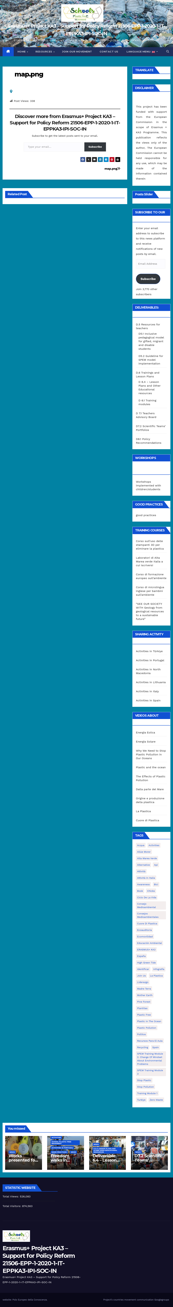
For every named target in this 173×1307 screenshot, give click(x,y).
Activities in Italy (147, 691)
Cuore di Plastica (147, 820)
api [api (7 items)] (156, 864)
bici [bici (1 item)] (156, 884)
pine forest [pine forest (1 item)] (143, 1001)
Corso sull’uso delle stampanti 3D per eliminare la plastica (150, 544)
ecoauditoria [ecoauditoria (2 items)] (144, 930)
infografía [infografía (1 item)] (158, 969)
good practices (146, 515)
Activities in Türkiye (149, 651)
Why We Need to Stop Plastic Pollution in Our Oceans (151, 754)
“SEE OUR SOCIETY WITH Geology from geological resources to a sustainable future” (150, 611)
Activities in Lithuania (151, 682)
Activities (56, 1137)
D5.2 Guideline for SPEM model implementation (151, 359)
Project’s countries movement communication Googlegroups (136, 1299)
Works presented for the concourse (23, 1160)
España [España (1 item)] (141, 956)
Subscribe (95, 146)
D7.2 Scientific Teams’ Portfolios (148, 1160)
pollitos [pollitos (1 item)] (141, 1034)
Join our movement (77, 51)
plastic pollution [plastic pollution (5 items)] (146, 1027)
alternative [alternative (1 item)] (143, 864)
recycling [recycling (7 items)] (142, 1047)
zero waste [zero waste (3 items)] (156, 1099)
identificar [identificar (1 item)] (143, 969)
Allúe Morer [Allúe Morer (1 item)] (144, 851)
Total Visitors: (12, 1206)
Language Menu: (141, 51)
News (12, 1152)
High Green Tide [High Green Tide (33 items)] (146, 962)
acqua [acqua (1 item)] (140, 845)
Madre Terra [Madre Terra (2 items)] (144, 988)
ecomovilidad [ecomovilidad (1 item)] (145, 936)
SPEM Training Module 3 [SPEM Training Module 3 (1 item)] (150, 1072)
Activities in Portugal (150, 660)
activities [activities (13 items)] (154, 845)
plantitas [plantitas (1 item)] (142, 1008)
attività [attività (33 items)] (141, 871)
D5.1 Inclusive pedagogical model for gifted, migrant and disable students (151, 341)
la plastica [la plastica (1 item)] (156, 975)
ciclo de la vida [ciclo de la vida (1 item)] (146, 897)
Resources (44, 51)
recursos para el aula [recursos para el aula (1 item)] (150, 1040)
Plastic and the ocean (151, 767)
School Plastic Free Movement (61, 1142)
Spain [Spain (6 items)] (155, 1047)
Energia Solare (146, 741)
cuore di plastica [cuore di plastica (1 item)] (147, 923)
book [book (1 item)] (140, 891)
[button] (167, 51)
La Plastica (143, 811)
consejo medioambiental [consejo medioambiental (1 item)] (146, 905)
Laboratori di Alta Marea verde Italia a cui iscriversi (149, 561)
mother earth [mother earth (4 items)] (145, 995)
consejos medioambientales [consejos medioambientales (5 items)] (148, 915)
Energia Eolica (145, 732)
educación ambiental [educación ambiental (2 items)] (149, 943)
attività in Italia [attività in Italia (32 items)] (146, 877)
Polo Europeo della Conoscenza (30, 1299)
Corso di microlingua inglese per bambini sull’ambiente (150, 591)
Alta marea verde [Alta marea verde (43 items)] (147, 858)
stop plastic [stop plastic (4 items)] (144, 1080)
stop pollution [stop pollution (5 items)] (145, 1086)
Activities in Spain (148, 700)
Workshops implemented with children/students (148, 485)
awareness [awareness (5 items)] (143, 884)
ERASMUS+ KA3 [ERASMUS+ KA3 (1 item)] (146, 949)
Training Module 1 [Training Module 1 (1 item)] (147, 1093)
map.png (29, 74)
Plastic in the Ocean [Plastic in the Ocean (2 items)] (149, 1021)
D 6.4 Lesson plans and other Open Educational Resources (105, 1150)
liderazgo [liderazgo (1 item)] (142, 982)
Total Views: (11, 1196)
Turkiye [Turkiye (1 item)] (141, 1099)
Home (22, 51)
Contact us (109, 51)
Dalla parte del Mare (150, 789)
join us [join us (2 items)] (141, 975)
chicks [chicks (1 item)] (151, 891)
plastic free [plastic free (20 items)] (144, 1014)
